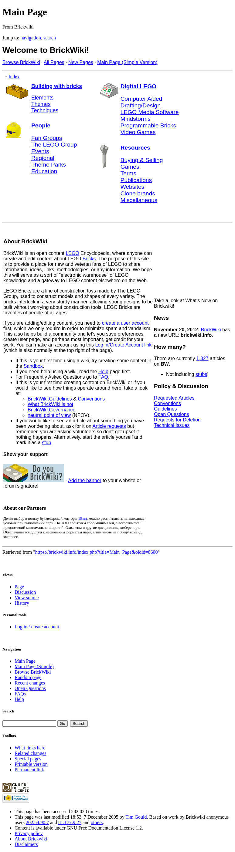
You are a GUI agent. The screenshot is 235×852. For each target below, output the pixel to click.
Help (103, 371)
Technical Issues (171, 425)
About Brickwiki (31, 838)
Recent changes (30, 682)
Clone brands (138, 193)
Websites (133, 187)
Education (44, 171)
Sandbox (33, 366)
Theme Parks (48, 164)
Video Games (138, 132)
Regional (42, 158)
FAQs (20, 693)
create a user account (125, 323)
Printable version (31, 764)
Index (14, 76)
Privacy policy (29, 833)
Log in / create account (37, 626)
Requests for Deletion (177, 419)
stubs (201, 374)
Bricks (89, 258)
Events (40, 151)
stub (46, 442)
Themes (41, 104)
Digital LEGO (138, 86)
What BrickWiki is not (50, 404)
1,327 (202, 358)
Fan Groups (46, 138)
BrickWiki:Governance (51, 409)
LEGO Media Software (150, 112)
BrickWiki (211, 329)
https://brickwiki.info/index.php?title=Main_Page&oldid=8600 (96, 552)
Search (8, 711)
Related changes (30, 753)
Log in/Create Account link (123, 344)
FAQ (103, 377)
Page (19, 586)
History (22, 603)
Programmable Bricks (148, 125)
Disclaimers (26, 844)
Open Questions (171, 414)
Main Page (25, 661)
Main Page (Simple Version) (127, 62)
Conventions (91, 398)
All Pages (54, 62)
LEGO (72, 253)
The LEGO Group (54, 144)
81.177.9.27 (69, 822)
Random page (28, 677)
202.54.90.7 (37, 822)
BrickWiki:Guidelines (50, 398)
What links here (30, 747)
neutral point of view (49, 415)
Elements (42, 98)
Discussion (25, 592)
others (97, 822)
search (49, 37)
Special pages (28, 758)
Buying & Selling (142, 160)
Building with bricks (56, 86)
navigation (31, 37)
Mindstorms (136, 119)
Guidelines (165, 408)
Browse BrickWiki (21, 62)
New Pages (80, 62)
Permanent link (29, 769)
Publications (136, 180)
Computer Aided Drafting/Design (141, 102)
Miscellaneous (139, 200)
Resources (135, 147)
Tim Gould (136, 817)
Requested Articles (174, 398)
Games (130, 167)
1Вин (82, 518)
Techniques (44, 110)
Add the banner (84, 480)
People (40, 125)
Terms (128, 173)
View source (27, 597)
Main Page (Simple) (34, 666)
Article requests (109, 426)
